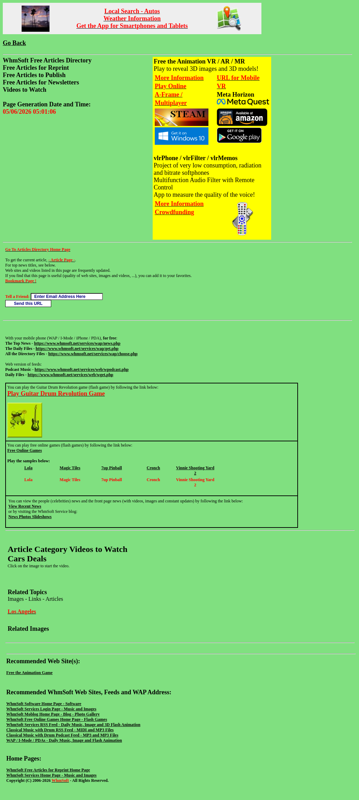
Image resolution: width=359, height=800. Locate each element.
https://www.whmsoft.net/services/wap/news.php (77, 343)
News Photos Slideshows (30, 516)
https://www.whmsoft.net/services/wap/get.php (77, 348)
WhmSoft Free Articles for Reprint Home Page (48, 770)
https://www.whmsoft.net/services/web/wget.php (70, 374)
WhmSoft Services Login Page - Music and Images (51, 708)
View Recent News (24, 506)
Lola (28, 467)
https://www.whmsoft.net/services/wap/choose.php (92, 353)
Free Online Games (24, 450)
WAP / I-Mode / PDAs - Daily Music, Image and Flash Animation (64, 740)
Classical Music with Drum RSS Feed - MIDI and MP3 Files (60, 729)
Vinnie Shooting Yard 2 (195, 470)
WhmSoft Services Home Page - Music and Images (51, 775)
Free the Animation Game (29, 672)
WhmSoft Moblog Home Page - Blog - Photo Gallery (53, 714)
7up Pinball (111, 467)
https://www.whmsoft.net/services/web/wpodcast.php (82, 369)
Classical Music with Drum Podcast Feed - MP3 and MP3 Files (62, 735)
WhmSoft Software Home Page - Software (43, 703)
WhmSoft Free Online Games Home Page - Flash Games (56, 719)
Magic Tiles (70, 467)
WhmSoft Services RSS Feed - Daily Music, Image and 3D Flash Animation (73, 724)
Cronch (153, 467)
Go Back (14, 42)
